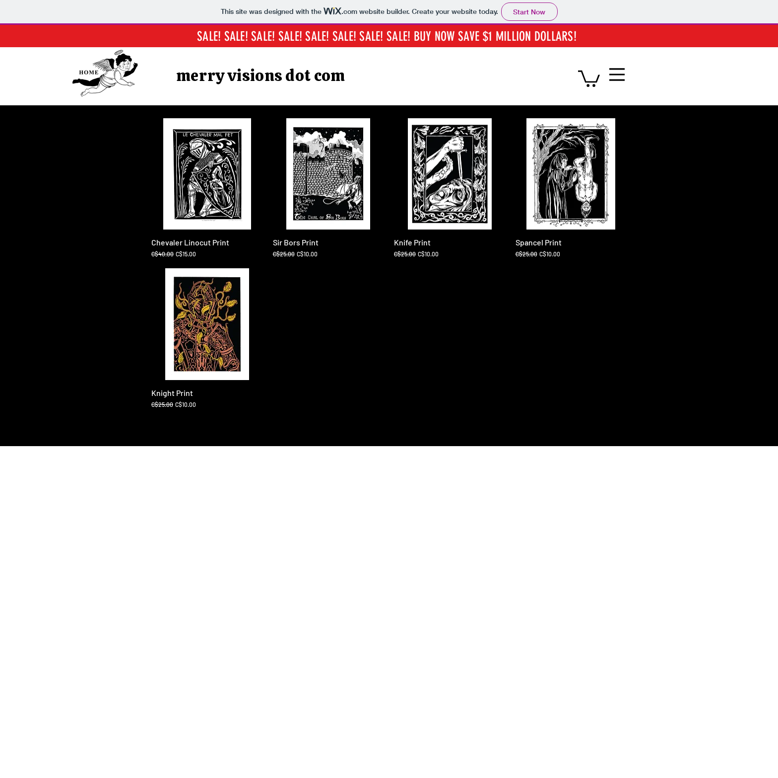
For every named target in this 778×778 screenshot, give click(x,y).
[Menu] (617, 74)
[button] (589, 78)
